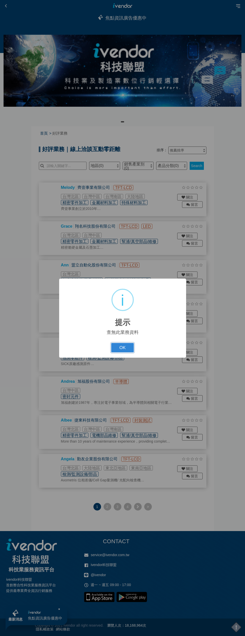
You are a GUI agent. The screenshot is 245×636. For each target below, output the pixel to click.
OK (122, 347)
